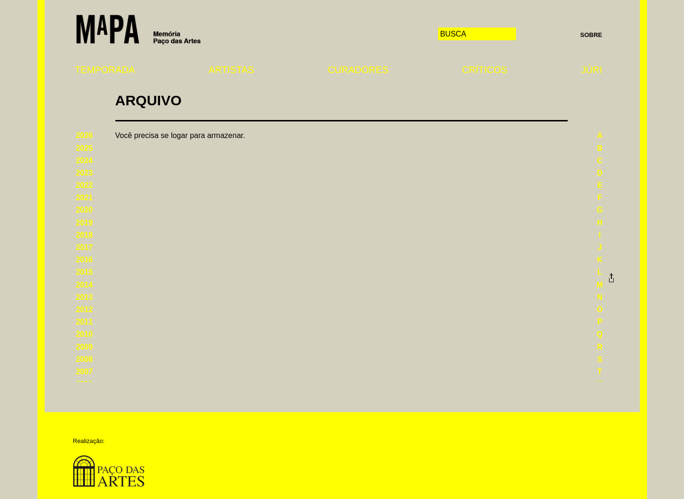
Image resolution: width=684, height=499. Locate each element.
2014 (84, 285)
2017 (84, 247)
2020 (84, 210)
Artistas (231, 70)
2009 (84, 347)
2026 (84, 135)
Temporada (105, 70)
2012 (84, 309)
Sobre (591, 34)
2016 (84, 260)
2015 (84, 272)
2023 (84, 173)
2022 (84, 185)
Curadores (358, 70)
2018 (84, 235)
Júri (591, 70)
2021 (84, 198)
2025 (84, 148)
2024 (84, 161)
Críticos (484, 70)
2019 (84, 223)
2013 (84, 297)
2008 (84, 359)
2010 (84, 334)
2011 (84, 322)
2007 (84, 372)
